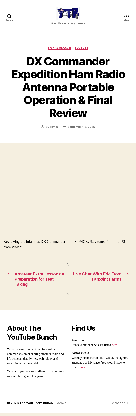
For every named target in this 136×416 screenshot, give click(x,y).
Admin (61, 406)
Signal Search (59, 50)
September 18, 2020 (81, 130)
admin (54, 130)
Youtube (81, 50)
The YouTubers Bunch (36, 406)
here (114, 348)
